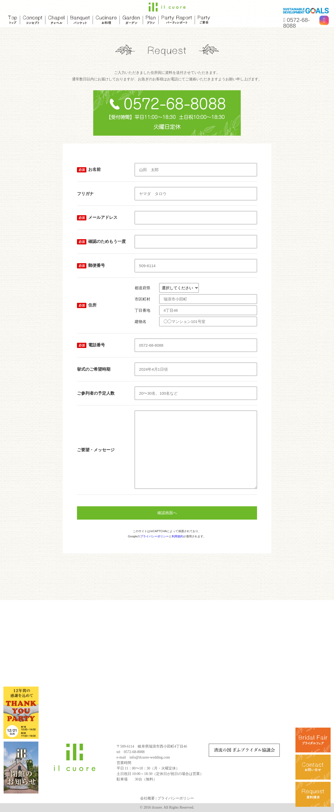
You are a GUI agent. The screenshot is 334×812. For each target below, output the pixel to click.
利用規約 (177, 536)
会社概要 (147, 798)
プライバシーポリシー (154, 536)
